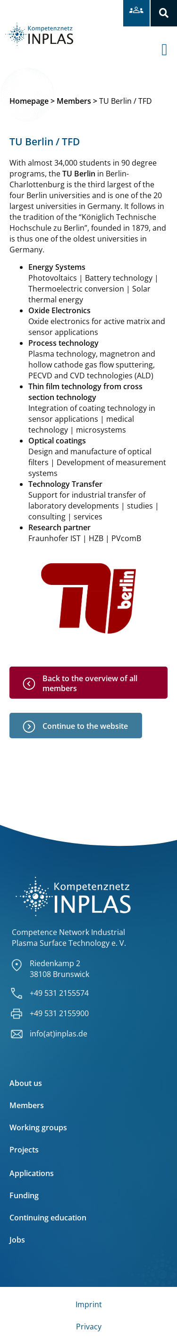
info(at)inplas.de (58, 1033)
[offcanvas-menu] (169, 42)
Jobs (17, 1239)
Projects (24, 1149)
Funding (24, 1195)
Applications (31, 1173)
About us (25, 1083)
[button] (164, 13)
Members (74, 101)
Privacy (88, 1326)
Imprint (89, 1304)
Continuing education (47, 1217)
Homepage (29, 101)
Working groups (38, 1127)
